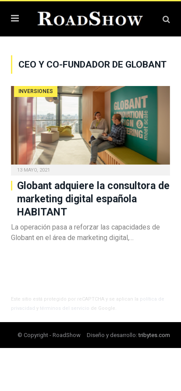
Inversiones (35, 91)
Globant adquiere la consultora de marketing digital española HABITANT (93, 199)
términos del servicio (64, 308)
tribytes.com (154, 335)
